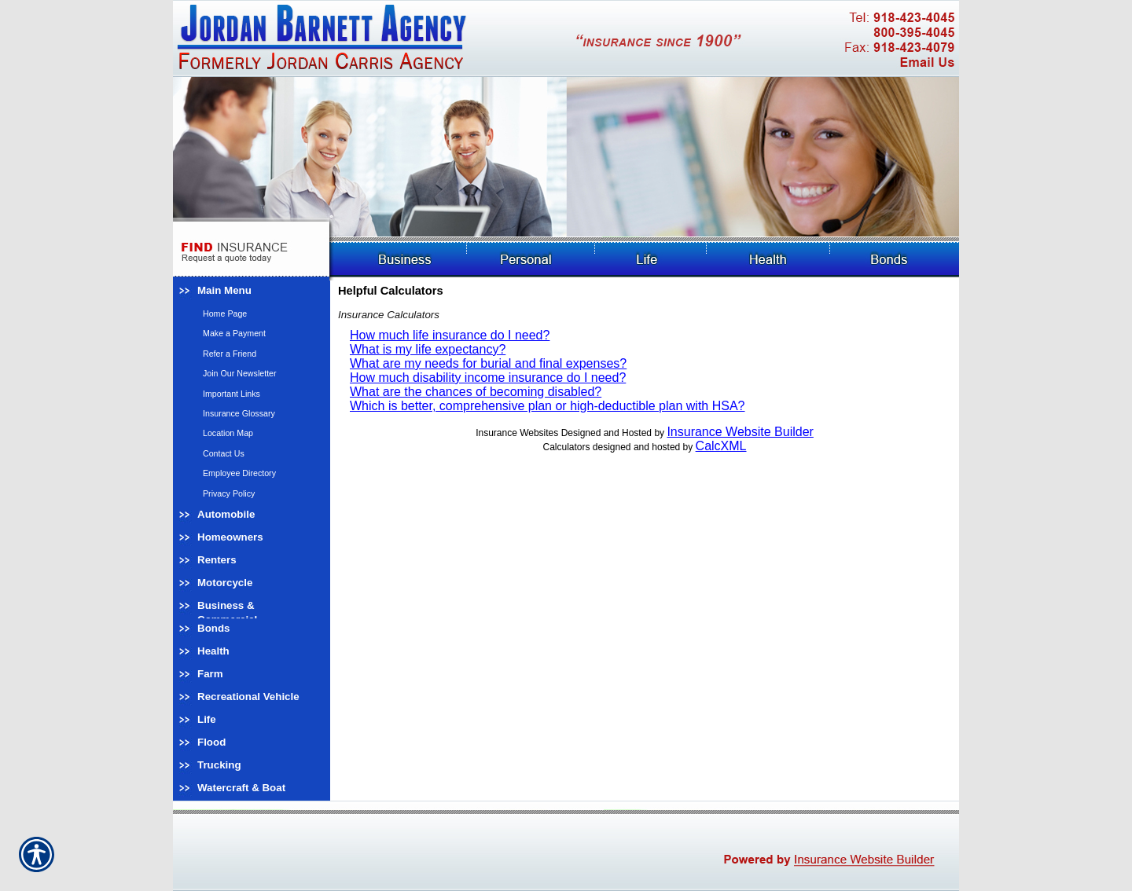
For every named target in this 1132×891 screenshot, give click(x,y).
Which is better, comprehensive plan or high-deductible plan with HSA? (547, 405)
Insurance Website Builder (740, 431)
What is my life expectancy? (427, 349)
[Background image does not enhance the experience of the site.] (251, 291)
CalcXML (721, 446)
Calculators (566, 447)
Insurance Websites (517, 432)
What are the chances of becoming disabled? (475, 391)
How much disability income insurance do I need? (488, 377)
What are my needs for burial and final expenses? (488, 363)
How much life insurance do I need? (449, 335)
